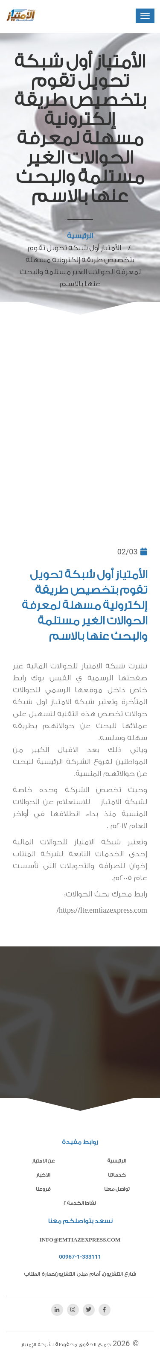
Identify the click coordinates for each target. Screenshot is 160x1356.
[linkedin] (57, 1310)
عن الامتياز (43, 1161)
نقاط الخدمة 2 (80, 1203)
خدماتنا (117, 1175)
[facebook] (105, 1310)
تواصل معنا (117, 1189)
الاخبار (43, 1175)
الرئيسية (80, 236)
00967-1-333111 (80, 1256)
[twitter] (89, 1310)
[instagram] (73, 1310)
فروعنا (43, 1189)
